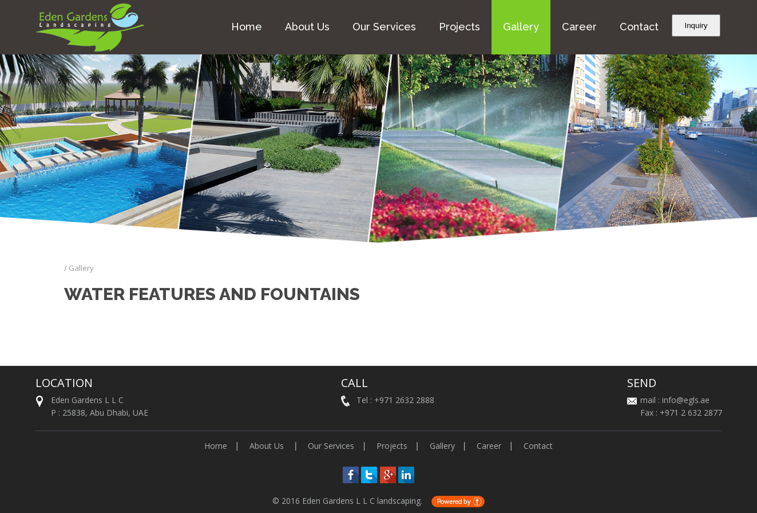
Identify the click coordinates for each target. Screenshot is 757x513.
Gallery (521, 27)
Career (579, 27)
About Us (307, 27)
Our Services (384, 27)
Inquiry (695, 25)
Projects (459, 27)
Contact (639, 27)
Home (246, 27)
